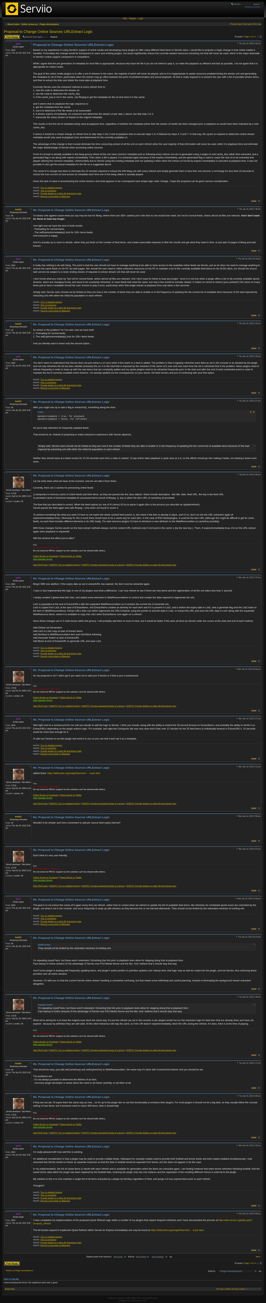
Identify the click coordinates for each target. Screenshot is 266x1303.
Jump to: (212, 1271)
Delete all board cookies (235, 1289)
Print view (257, 24)
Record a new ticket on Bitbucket (55, 196)
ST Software (135, 1301)
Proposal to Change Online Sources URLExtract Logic (48, 32)
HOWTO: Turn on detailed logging (64, 565)
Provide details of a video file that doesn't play (61, 193)
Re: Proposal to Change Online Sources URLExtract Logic (71, 210)
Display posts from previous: (106, 1257)
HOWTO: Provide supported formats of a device (103, 565)
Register (132, 19)
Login (141, 19)
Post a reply (12, 37)
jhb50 (18, 44)
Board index (13, 24)
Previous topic (236, 24)
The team (220, 1289)
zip (18, 475)
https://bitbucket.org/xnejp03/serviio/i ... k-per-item (73, 773)
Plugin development (49, 24)
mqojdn (18, 209)
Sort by (139, 1257)
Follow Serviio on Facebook (45, 556)
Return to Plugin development (19, 1270)
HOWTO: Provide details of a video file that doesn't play (151, 565)
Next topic (247, 24)
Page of (249, 36)
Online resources (29, 24)
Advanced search (252, 7)
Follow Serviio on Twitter (71, 556)
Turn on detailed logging (51, 188)
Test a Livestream (48, 191)
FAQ (125, 19)
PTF (144, 1301)
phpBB (121, 1298)
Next (258, 1257)
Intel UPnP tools (40, 565)
